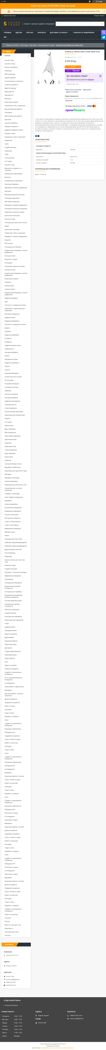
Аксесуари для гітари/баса (13, 592)
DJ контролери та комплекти (14, 81)
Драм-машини (9, 637)
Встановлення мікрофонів (13, 507)
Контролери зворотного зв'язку (15, 266)
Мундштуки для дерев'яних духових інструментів (13, 596)
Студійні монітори (10, 147)
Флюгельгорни (9, 286)
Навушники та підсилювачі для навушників (15, 309)
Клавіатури (8, 71)
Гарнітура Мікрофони (11, 373)
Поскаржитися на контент (48, 1048)
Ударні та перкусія (11, 665)
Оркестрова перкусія (11, 102)
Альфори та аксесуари (12, 494)
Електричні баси (10, 256)
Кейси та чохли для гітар (13, 925)
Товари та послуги (12, 45)
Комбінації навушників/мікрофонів (16, 542)
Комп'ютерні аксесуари (12, 215)
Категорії (7, 55)
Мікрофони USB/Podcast (13, 467)
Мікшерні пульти (10, 532)
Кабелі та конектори (11, 743)
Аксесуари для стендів (46, 45)
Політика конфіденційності (65, 1048)
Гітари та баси (9, 713)
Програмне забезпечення (13, 729)
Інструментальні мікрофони (13, 181)
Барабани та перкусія (12, 716)
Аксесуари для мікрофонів (13, 583)
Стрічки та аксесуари (11, 514)
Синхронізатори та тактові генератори (13, 489)
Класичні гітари (10, 165)
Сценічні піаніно (10, 289)
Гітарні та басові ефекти (12, 521)
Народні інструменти (11, 126)
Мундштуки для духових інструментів (12, 587)
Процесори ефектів (11, 641)
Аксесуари (24, 45)
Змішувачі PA (9, 95)
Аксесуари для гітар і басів (13, 539)
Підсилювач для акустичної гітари (16, 471)
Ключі (6, 720)
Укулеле (7, 366)
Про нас (29, 32)
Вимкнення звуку (10, 565)
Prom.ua (63, 1044)
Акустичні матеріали (11, 394)
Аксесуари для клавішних (13, 247)
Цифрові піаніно (10, 317)
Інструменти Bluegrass (12, 384)
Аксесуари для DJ (10, 404)
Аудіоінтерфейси (10, 78)
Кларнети (8, 240)
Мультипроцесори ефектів (13, 109)
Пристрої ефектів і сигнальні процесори (14, 694)
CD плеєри (8, 161)
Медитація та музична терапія (14, 212)
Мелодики (8, 474)
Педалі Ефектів (10, 658)
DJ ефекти (8, 338)
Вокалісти (8, 177)
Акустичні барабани (11, 123)
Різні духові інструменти (12, 518)
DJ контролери (9, 158)
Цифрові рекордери (11, 298)
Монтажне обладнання (12, 314)
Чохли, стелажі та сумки (12, 739)
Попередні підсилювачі (12, 198)
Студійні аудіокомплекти (13, 651)
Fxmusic (7, 921)
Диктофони (8, 648)
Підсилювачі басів (10, 439)
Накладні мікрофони (11, 352)
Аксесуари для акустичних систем (16, 222)
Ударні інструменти (11, 634)
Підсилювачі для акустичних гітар (15, 485)
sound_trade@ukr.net (12, 979)
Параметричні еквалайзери (13, 174)
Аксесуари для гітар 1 (12, 932)
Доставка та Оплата (58, 32)
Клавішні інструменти (12, 669)
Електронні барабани (11, 184)
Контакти (42, 32)
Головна (7, 32)
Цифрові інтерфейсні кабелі (14, 130)
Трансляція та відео (11, 820)
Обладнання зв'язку (11, 359)
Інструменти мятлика (11, 387)
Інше (6, 662)
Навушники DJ (9, 91)
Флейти (7, 356)
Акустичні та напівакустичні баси (15, 305)
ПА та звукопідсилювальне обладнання (13, 679)
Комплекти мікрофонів (12, 609)
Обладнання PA (10, 732)
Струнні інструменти (11, 84)
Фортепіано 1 (9, 928)
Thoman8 (8, 918)
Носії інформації (10, 553)
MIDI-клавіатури (10, 74)
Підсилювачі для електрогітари (15, 415)
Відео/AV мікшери (10, 88)
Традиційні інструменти (12, 702)
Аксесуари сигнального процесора (16, 208)
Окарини (7, 418)
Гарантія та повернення (83, 32)
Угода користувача (11, 1005)
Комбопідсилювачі (11, 655)
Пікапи (7, 535)
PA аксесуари (9, 380)
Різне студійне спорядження (14, 497)
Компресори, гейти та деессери (15, 105)
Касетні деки (9, 457)
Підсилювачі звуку (10, 644)
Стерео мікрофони (11, 408)
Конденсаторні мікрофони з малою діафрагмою (16, 251)
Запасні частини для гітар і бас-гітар (15, 561)
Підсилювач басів (10, 446)
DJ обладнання (10, 683)
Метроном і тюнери (11, 259)
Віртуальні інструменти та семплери (13, 169)
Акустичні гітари (10, 64)
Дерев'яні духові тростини (13, 549)
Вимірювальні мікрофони (13, 511)
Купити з (73, 71)
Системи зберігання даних (13, 600)
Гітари (7, 623)
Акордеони (8, 342)
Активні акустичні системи (13, 377)
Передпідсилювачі (11, 630)
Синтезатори (9, 579)
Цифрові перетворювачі (12, 401)
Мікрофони (8, 500)
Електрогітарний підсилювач (14, 411)
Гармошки (8, 390)
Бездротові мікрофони (12, 321)
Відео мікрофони (10, 429)
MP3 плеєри (9, 243)
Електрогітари (9, 60)
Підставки (33, 45)
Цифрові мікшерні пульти (13, 345)
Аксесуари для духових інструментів (12, 605)
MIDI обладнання (10, 432)
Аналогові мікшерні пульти (13, 464)
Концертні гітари (10, 133)
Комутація (8, 443)
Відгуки (19, 32)
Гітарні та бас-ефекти (12, 525)
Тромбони (8, 282)
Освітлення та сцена (11, 813)
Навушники (8, 140)
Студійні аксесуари (11, 569)
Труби (7, 144)
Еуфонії (7, 328)
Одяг (6, 301)
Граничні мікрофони (11, 481)
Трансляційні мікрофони (12, 436)
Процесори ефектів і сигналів (14, 776)
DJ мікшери (8, 263)
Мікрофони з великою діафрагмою (16, 188)
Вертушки (8, 98)
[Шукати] (102, 24)
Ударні (7, 226)
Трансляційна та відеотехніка (14, 686)
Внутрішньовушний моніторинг (15, 194)
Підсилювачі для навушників (14, 620)
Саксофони (8, 112)
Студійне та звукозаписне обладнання (13, 673)
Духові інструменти (11, 699)
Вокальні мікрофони (11, 67)
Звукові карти (9, 425)
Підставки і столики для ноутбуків (15, 572)
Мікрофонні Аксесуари (12, 478)
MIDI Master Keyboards (12, 201)
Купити (73, 67)
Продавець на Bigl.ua (53, 1046)
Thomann (8, 935)
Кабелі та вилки (10, 706)
